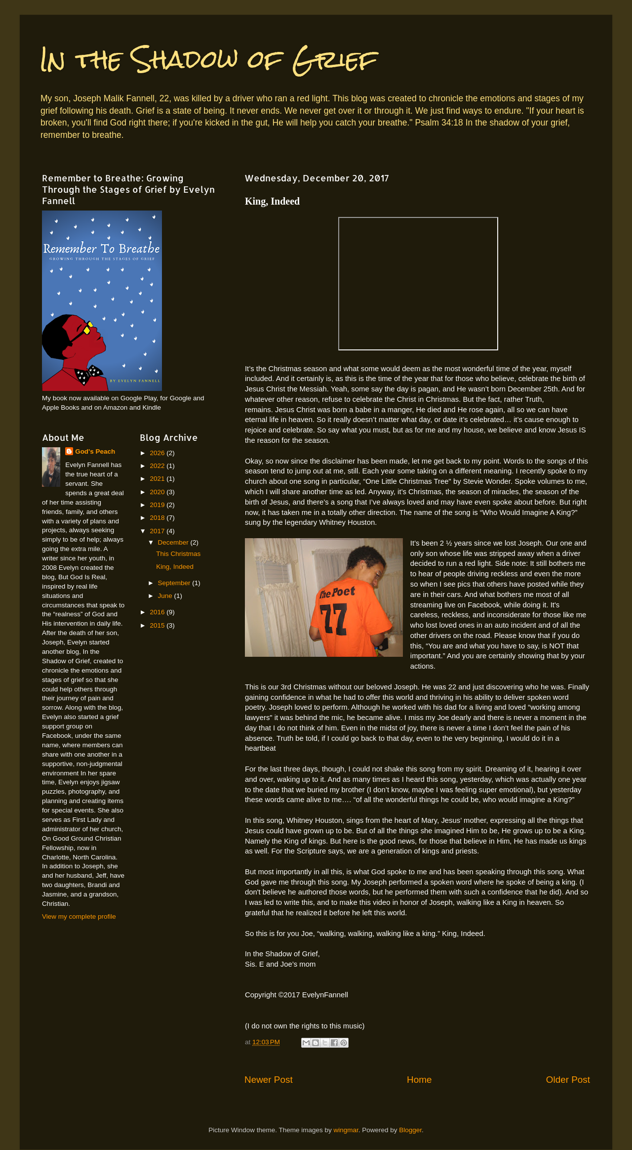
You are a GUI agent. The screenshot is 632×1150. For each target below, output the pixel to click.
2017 (158, 531)
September (175, 583)
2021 (158, 478)
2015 (158, 625)
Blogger (410, 1130)
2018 (158, 517)
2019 (158, 505)
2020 (158, 492)
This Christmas (178, 553)
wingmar (345, 1130)
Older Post (568, 1079)
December (174, 542)
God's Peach (95, 451)
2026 (158, 453)
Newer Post (268, 1079)
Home (419, 1079)
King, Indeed (175, 566)
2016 (158, 612)
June (166, 595)
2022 (158, 465)
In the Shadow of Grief (208, 59)
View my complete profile (79, 916)
